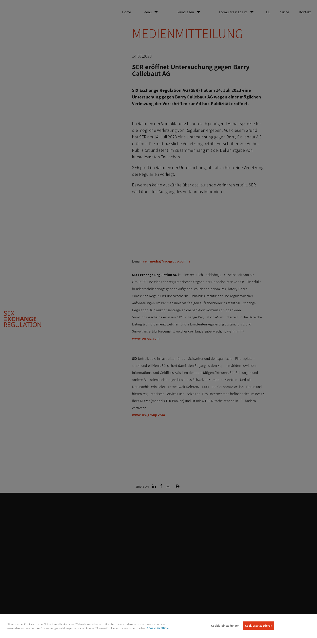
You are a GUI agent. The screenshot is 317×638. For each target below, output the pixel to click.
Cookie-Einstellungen (225, 628)
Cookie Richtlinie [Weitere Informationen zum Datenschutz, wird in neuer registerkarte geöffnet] (158, 631)
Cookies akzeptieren (258, 628)
